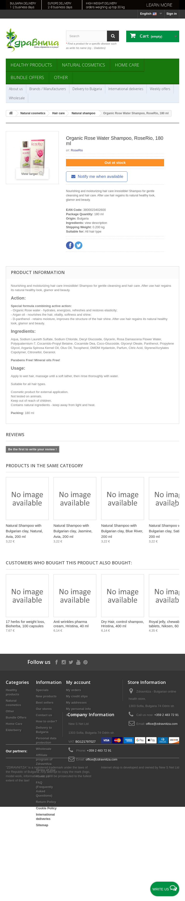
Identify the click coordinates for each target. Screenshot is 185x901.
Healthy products (31, 65)
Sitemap (42, 825)
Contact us (44, 715)
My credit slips (77, 696)
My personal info (78, 709)
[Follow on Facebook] (56, 662)
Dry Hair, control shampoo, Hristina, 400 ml (122, 624)
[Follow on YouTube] (78, 662)
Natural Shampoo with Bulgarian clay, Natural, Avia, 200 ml (24, 531)
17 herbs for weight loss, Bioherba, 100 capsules (25, 624)
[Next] (174, 504)
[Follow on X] (71, 662)
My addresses (76, 702)
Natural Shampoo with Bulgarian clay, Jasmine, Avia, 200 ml (72, 531)
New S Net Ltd (169, 861)
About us (16, 89)
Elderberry (13, 730)
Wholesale (17, 98)
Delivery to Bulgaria (87, 89)
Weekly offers (160, 89)
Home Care (127, 65)
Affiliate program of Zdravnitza (44, 759)
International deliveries (125, 89)
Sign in (171, 13)
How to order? (46, 721)
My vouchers (75, 715)
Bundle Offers (27, 77)
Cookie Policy (46, 808)
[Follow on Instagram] (64, 662)
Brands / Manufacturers (47, 89)
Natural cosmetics (83, 65)
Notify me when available (96, 176)
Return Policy (46, 802)
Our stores (44, 709)
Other (61, 77)
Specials (42, 690)
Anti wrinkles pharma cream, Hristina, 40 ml (71, 624)
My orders (73, 690)
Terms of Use (45, 770)
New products (46, 696)
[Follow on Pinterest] (85, 662)
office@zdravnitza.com (162, 724)
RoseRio (77, 150)
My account (78, 682)
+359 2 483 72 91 (166, 715)
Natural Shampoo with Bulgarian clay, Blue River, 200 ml (122, 531)
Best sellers (44, 702)
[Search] (113, 36)
